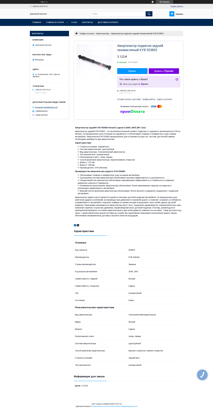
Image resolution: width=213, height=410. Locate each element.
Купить (132, 71)
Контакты (87, 22)
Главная (36, 22)
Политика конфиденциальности (125, 406)
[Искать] (149, 13)
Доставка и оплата (108, 22)
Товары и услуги (55, 22)
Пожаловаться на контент (102, 406)
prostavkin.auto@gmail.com (46, 107)
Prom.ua (118, 404)
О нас (74, 22)
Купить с (163, 71)
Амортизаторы (102, 33)
